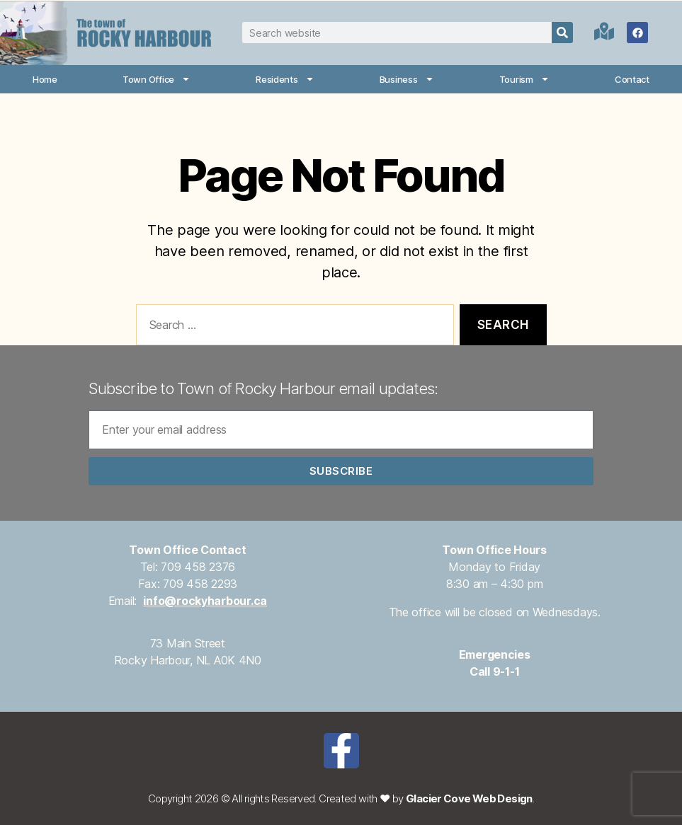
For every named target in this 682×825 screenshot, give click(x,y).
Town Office (157, 79)
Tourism (524, 79)
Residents (285, 79)
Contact (632, 79)
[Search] (562, 32)
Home (45, 79)
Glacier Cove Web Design (469, 798)
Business (407, 79)
